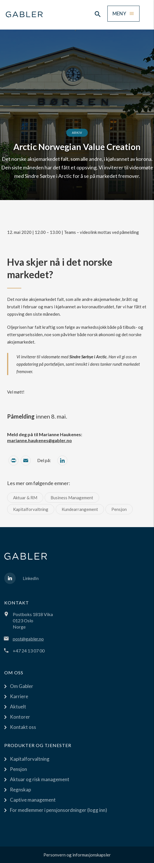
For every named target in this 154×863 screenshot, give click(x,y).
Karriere (19, 696)
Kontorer (20, 717)
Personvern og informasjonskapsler (77, 854)
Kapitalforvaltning (30, 509)
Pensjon (119, 509)
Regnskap (20, 790)
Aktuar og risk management (39, 779)
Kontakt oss (23, 727)
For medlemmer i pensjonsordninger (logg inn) (58, 810)
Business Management (72, 497)
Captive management (33, 800)
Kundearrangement (80, 509)
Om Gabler (21, 686)
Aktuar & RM (25, 497)
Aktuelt (18, 707)
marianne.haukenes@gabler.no (39, 440)
